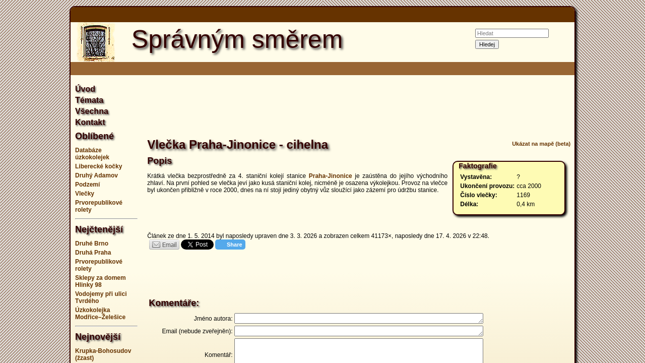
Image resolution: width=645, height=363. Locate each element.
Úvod (85, 89)
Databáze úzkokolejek (92, 154)
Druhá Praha (93, 252)
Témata (89, 100)
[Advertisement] (615, 181)
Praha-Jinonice (330, 175)
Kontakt (90, 122)
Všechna (91, 111)
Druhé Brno (91, 243)
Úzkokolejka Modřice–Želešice (100, 314)
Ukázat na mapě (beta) (541, 144)
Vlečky (84, 193)
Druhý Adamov (96, 175)
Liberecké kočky (98, 166)
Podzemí (87, 184)
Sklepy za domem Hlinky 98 (100, 281)
